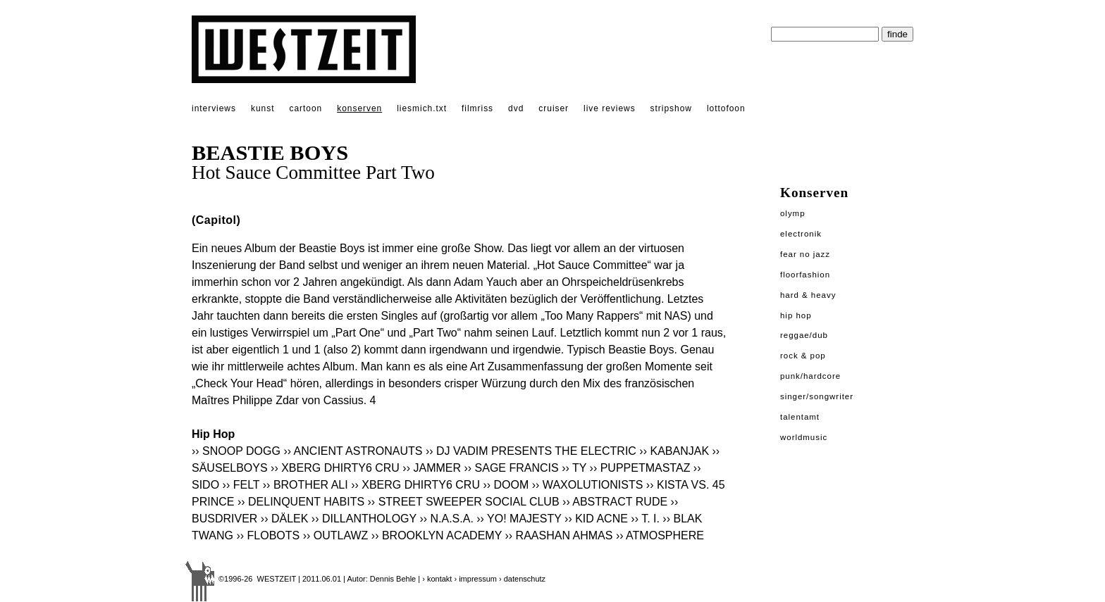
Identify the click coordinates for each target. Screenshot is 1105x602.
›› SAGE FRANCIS (511, 468)
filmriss (477, 108)
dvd (516, 108)
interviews (214, 108)
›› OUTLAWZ (336, 535)
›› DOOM (506, 485)
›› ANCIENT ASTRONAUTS (352, 451)
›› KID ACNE (596, 519)
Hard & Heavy (808, 295)
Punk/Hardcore (810, 376)
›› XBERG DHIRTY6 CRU (335, 468)
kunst (262, 108)
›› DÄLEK (285, 519)
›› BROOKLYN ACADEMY (436, 535)
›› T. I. (645, 519)
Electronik (801, 234)
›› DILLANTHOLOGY (363, 519)
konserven (359, 108)
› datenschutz (522, 579)
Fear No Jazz (805, 254)
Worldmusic (803, 437)
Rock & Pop (803, 355)
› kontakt (437, 579)
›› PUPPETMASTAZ (640, 468)
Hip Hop (796, 315)
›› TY (574, 468)
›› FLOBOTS (268, 535)
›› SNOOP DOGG (236, 451)
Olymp (792, 213)
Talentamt (800, 417)
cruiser (553, 108)
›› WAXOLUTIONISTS (587, 485)
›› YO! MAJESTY (518, 519)
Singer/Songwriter (816, 396)
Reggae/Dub (804, 335)
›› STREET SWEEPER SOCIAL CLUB (464, 502)
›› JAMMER (431, 468)
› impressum (475, 579)
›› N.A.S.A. (446, 519)
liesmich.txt (422, 108)
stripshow (671, 108)
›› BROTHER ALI (305, 485)
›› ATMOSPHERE (660, 535)
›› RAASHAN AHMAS (559, 535)
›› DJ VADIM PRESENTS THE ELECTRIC (531, 451)
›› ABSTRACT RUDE (614, 502)
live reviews (610, 108)
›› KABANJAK (674, 451)
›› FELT (241, 485)
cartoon (305, 108)
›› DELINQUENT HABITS (300, 502)
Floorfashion (805, 274)
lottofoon (726, 108)
